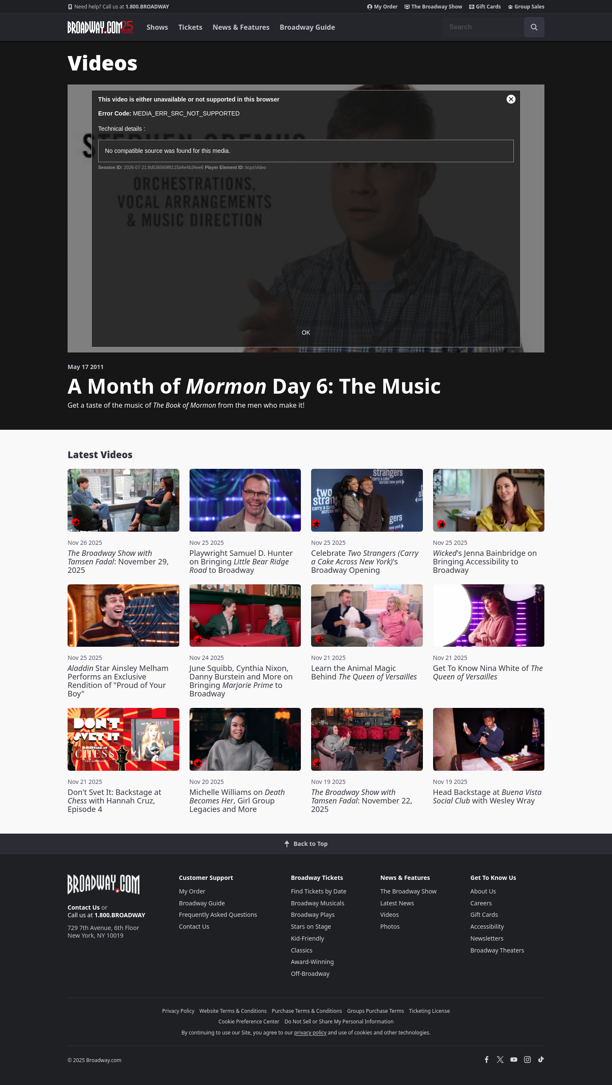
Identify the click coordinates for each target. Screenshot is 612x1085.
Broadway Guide (307, 27)
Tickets (190, 27)
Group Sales (526, 6)
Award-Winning (312, 962)
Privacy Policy (178, 1011)
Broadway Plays (312, 914)
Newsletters (487, 938)
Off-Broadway (310, 973)
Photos (390, 926)
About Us (483, 891)
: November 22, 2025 (361, 800)
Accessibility (487, 926)
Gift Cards (485, 6)
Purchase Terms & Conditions (307, 1011)
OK (306, 332)
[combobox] (493, 27)
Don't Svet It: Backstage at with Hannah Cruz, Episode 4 (114, 800)
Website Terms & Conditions (232, 1011)
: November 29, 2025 (118, 561)
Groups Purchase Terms (375, 1011)
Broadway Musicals (317, 903)
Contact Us (84, 907)
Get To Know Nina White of (488, 672)
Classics (301, 950)
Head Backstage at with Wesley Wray (487, 796)
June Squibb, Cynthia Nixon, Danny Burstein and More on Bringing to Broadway (241, 681)
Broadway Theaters (497, 950)
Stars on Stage (311, 926)
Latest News (397, 903)
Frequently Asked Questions (218, 914)
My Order (382, 6)
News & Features (240, 27)
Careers (481, 903)
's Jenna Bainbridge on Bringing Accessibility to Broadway (485, 561)
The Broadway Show (433, 6)
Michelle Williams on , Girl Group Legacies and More (237, 800)
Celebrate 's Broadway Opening (365, 561)
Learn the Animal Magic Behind (364, 672)
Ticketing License (429, 1011)
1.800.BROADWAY (118, 6)
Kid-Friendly (307, 938)
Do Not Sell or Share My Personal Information (339, 1021)
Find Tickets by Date (318, 891)
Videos (389, 914)
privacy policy (310, 1032)
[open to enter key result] (534, 27)
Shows (157, 27)
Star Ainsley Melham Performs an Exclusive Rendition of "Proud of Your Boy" (118, 681)
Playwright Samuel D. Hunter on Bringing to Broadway (241, 561)
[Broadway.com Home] (100, 27)
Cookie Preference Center (249, 1021)
